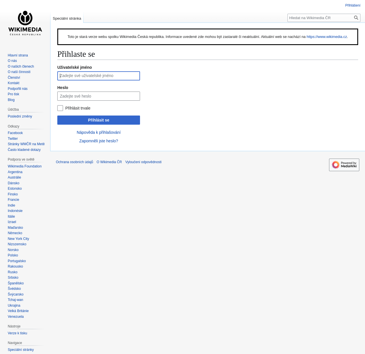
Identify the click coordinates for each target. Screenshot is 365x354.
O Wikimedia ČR (109, 162)
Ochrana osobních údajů (74, 162)
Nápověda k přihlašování (99, 132)
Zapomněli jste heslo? (98, 141)
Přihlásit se (99, 120)
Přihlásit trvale (77, 108)
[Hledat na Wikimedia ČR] (323, 18)
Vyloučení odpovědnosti (143, 162)
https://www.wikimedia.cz (327, 37)
